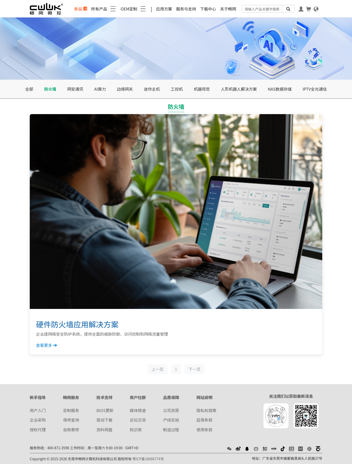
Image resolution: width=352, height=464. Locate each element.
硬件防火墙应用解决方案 (77, 324)
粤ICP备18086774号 (148, 458)
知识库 (136, 430)
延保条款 (204, 420)
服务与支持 (186, 9)
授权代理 (38, 430)
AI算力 (100, 89)
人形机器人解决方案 (239, 89)
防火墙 (50, 89)
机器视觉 (202, 89)
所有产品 (104, 8)
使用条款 (204, 430)
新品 (80, 9)
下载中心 (208, 9)
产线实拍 (171, 420)
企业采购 (38, 420)
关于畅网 (228, 9)
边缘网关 (125, 89)
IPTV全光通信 (314, 89)
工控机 (177, 89)
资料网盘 (104, 430)
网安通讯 (75, 89)
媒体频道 (138, 410)
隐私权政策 (206, 410)
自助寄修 (71, 430)
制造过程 (171, 430)
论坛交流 (138, 420)
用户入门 (38, 410)
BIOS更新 (105, 410)
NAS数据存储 (280, 89)
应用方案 (164, 9)
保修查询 (71, 420)
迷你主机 (152, 89)
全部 (29, 89)
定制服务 (71, 410)
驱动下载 (104, 420)
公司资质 (171, 410)
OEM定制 (134, 8)
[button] (229, 448)
